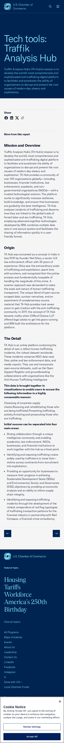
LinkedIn (9, 662)
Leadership (10, 652)
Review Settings (32, 726)
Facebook (9, 667)
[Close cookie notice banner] (60, 701)
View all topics (12, 621)
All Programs (11, 632)
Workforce (18, 594)
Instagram (10, 672)
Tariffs (12, 587)
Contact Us (10, 657)
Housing (15, 579)
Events (8, 642)
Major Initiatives (13, 637)
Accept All (32, 736)
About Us (9, 647)
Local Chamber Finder (16, 687)
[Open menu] (58, 6)
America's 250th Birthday (25, 605)
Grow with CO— (13, 682)
